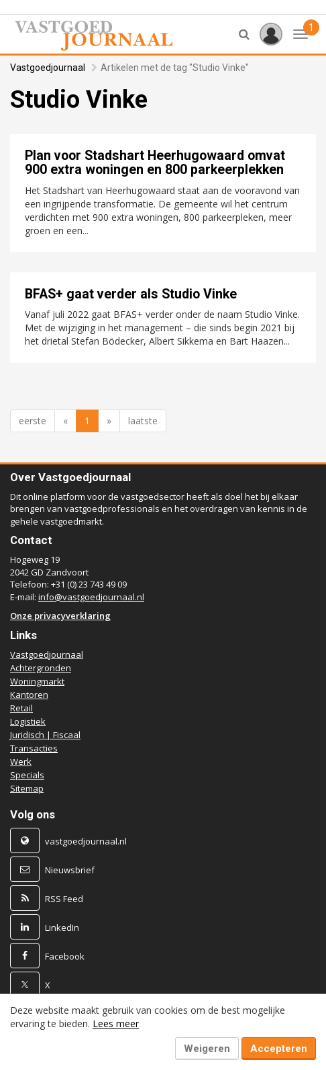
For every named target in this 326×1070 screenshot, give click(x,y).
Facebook (65, 956)
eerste (32, 420)
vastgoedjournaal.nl (86, 841)
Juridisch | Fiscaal (45, 735)
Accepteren (278, 1049)
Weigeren (207, 1049)
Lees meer (116, 1023)
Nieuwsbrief (70, 870)
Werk (21, 761)
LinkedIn (62, 927)
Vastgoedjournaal (47, 67)
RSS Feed (64, 899)
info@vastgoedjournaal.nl (91, 597)
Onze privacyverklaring (60, 616)
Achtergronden (40, 668)
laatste (143, 420)
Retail (21, 708)
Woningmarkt (37, 681)
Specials (27, 775)
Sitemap (27, 788)
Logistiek (28, 721)
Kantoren (29, 695)
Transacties (34, 748)
